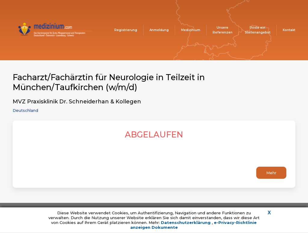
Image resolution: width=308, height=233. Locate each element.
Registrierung (125, 30)
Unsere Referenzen (223, 30)
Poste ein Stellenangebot (257, 30)
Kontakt (289, 30)
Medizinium (190, 30)
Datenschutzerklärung (186, 222)
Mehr (271, 172)
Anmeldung (159, 30)
